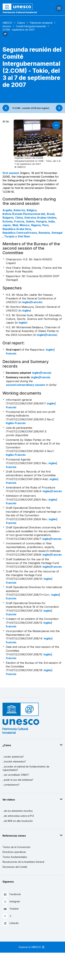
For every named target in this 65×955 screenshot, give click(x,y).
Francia (19, 221)
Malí (15, 225)
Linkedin (10, 923)
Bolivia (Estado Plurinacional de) (23, 214)
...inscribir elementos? (14, 761)
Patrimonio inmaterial (41, 22)
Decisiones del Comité (14, 866)
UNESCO (7, 22)
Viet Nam (24, 236)
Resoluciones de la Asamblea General (23, 861)
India (51, 221)
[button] (5, 35)
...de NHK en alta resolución (17, 820)
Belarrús (19, 210)
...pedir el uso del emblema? (17, 779)
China (19, 217)
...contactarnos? (11, 784)
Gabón (30, 221)
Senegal (57, 232)
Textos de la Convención (16, 847)
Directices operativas (14, 851)
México (25, 225)
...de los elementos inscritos (17, 810)
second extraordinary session (25, 384)
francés (36, 302)
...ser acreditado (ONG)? (15, 774)
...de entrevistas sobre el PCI (18, 815)
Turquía (9, 236)
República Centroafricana (19, 232)
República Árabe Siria (16, 229)
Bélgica (31, 210)
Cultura (21, 22)
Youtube (10, 908)
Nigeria (36, 225)
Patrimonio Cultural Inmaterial (20, 12)
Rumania (44, 232)
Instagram (11, 901)
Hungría (41, 221)
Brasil (50, 214)
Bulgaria (8, 217)
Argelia (7, 210)
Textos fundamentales (14, 857)
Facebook (11, 894)
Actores (6, 26)
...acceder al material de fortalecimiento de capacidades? (25, 768)
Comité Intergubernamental (31, 26)
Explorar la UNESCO (32, 947)
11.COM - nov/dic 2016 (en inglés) (30, 108)
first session (10, 173)
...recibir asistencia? (13, 756)
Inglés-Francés (16, 423)
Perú (45, 225)
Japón (6, 225)
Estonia (7, 221)
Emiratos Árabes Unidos (40, 217)
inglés (26, 302)
